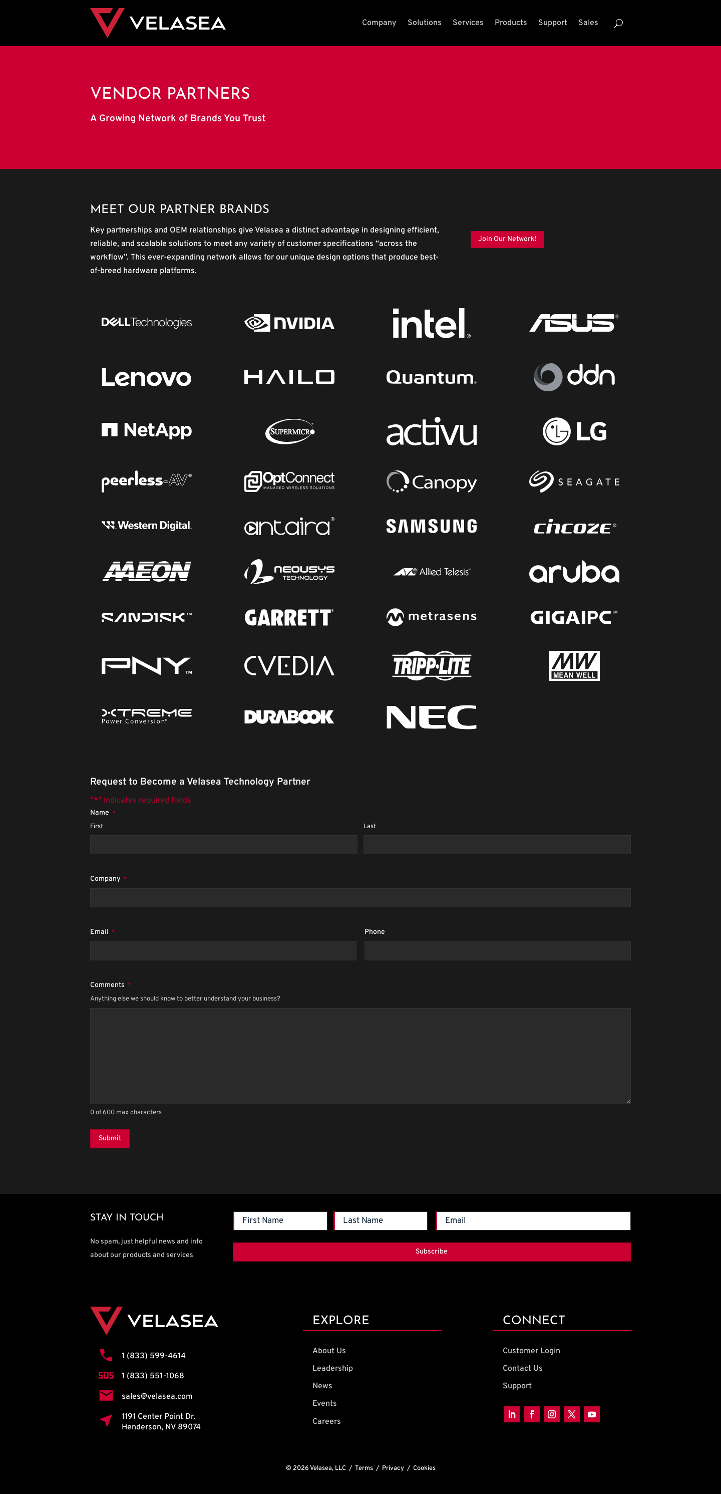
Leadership (332, 1369)
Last (370, 827)
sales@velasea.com (157, 1397)
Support (552, 23)
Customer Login (531, 1351)
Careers (326, 1422)
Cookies (424, 1468)
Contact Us (523, 1369)
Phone (375, 932)
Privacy (393, 1468)
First (96, 827)
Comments (110, 985)
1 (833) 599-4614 (154, 1356)
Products (511, 23)
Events (324, 1404)
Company (379, 23)
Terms (364, 1468)
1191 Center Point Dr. (159, 1417)
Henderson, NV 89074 (161, 1427)
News (322, 1386)
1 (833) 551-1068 (153, 1376)
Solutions (425, 23)
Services (468, 23)
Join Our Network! (507, 239)
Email (102, 932)
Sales (588, 23)
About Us (329, 1351)
